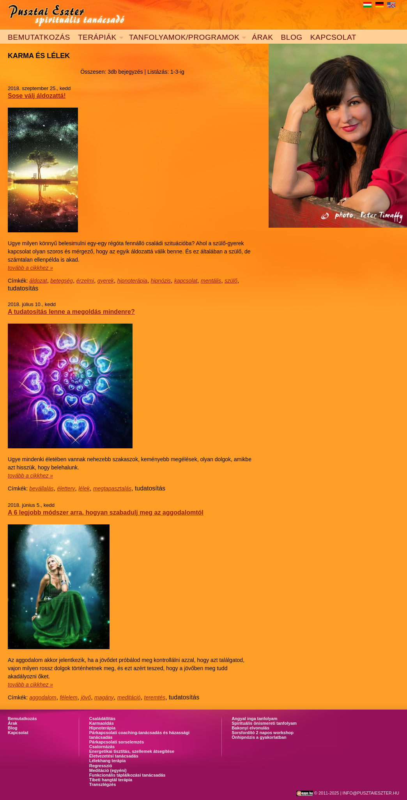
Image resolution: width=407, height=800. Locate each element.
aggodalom (42, 697)
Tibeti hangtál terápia (110, 779)
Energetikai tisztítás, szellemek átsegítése (131, 751)
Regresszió (100, 765)
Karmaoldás (101, 723)
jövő (86, 697)
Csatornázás (102, 746)
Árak (12, 723)
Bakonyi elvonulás (250, 728)
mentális (211, 281)
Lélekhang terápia (107, 760)
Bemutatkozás (22, 718)
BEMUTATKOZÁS (39, 37)
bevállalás (41, 488)
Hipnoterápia (102, 728)
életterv (66, 488)
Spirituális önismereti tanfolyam (264, 723)
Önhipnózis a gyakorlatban (259, 737)
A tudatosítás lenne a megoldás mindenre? (71, 311)
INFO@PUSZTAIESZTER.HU (371, 793)
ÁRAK (262, 37)
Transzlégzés (102, 784)
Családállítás (102, 718)
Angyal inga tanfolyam (254, 718)
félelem (68, 697)
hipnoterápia (132, 281)
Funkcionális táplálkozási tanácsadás (127, 775)
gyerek (105, 281)
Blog (12, 728)
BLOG (291, 37)
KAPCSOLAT (333, 37)
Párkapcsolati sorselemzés (116, 742)
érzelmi (85, 281)
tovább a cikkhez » (30, 268)
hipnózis (161, 281)
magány (104, 697)
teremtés (154, 697)
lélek (84, 488)
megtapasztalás (112, 488)
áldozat (38, 281)
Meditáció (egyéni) (108, 770)
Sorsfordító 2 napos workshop (263, 732)
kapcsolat (185, 281)
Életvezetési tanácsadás (113, 756)
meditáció (129, 697)
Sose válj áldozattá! (37, 95)
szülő (231, 281)
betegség (61, 281)
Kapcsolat (18, 732)
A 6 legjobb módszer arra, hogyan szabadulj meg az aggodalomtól (106, 512)
